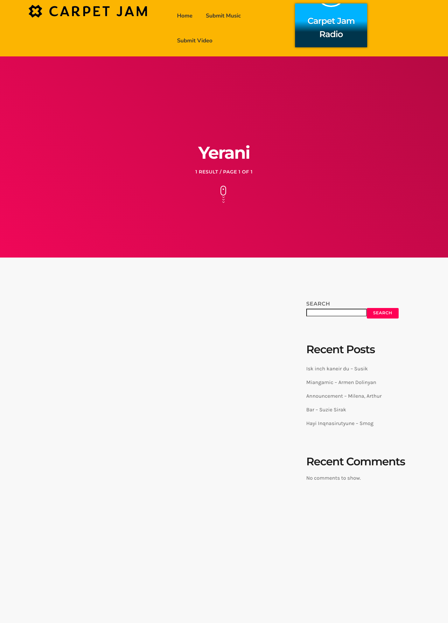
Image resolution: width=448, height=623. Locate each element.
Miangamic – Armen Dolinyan (341, 382)
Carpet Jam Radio (331, 26)
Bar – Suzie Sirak (326, 409)
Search (318, 303)
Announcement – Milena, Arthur (344, 396)
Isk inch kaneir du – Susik (337, 368)
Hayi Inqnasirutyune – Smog (339, 423)
